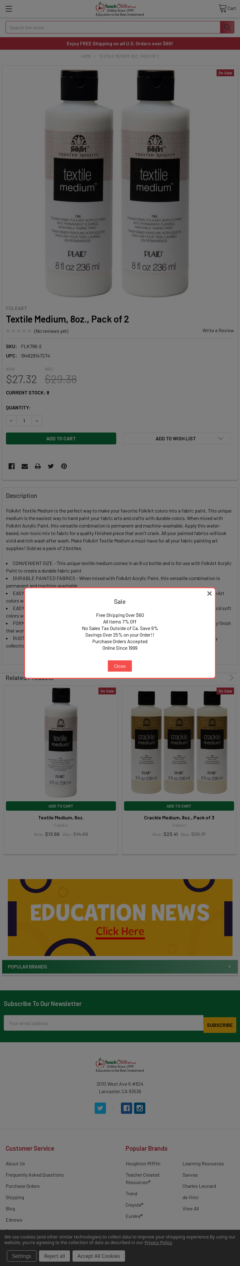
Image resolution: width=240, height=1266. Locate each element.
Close (120, 666)
